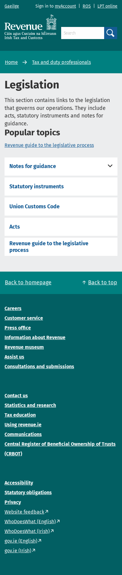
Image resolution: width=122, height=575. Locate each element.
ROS (87, 6)
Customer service (24, 318)
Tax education (20, 415)
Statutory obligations (28, 492)
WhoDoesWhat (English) (30, 521)
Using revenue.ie (23, 425)
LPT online (107, 6)
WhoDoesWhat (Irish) (27, 531)
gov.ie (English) (21, 541)
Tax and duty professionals (61, 62)
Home (11, 62)
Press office (18, 328)
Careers (13, 308)
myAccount (65, 6)
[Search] (82, 33)
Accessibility (19, 483)
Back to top (102, 282)
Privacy (13, 502)
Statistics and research (30, 405)
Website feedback (24, 512)
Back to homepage (28, 282)
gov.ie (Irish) (18, 551)
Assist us (14, 357)
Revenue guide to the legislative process (49, 145)
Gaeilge (12, 6)
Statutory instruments (36, 186)
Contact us (16, 395)
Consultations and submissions (39, 366)
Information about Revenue (35, 337)
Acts (14, 226)
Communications (23, 434)
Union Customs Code (34, 206)
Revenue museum (24, 347)
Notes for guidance (32, 166)
